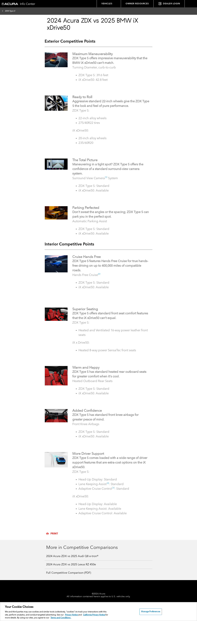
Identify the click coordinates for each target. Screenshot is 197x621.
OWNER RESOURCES (137, 4)
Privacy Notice (71, 615)
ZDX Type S (8, 11)
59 (106, 177)
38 (108, 483)
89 (99, 274)
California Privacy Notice (94, 615)
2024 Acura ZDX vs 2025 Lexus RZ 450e (71, 564)
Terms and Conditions (60, 618)
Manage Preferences (150, 612)
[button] (191, 3)
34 (113, 488)
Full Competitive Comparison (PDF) (68, 572)
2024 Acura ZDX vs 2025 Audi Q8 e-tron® (72, 556)
